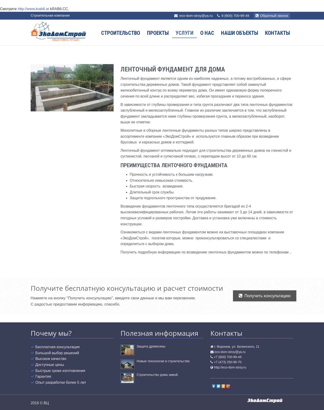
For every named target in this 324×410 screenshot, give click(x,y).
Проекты (158, 33)
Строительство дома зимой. (158, 375)
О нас (207, 33)
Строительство (120, 33)
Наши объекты (239, 33)
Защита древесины (151, 346)
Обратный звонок (272, 16)
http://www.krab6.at (33, 9)
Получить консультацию (265, 296)
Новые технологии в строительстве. (163, 361)
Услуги (184, 33)
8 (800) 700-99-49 (233, 16)
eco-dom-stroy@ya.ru (195, 16)
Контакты (277, 33)
